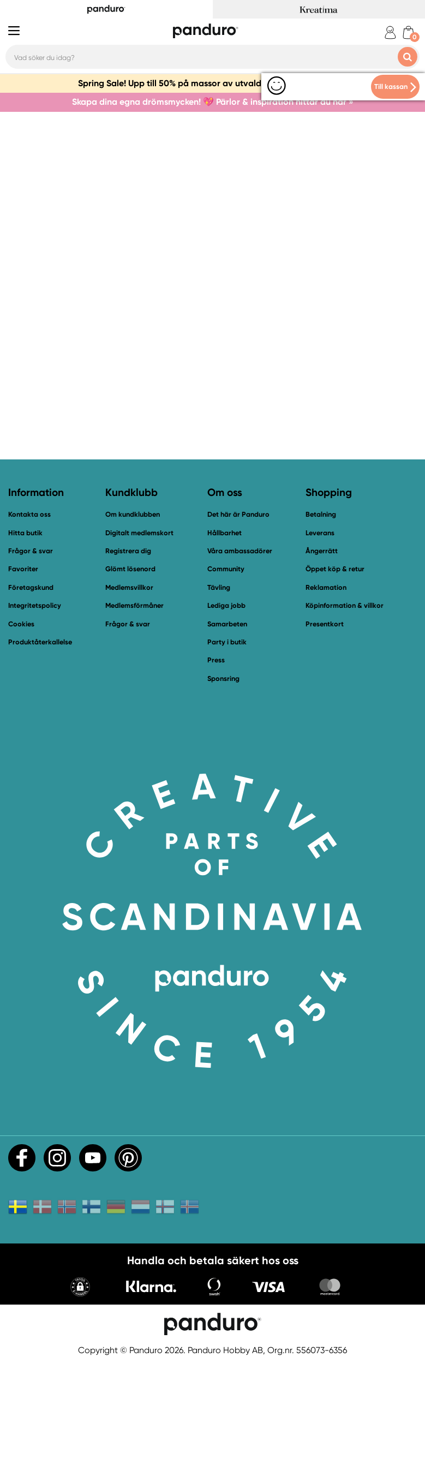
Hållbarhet (224, 634)
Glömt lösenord (130, 670)
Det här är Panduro (238, 615)
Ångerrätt (322, 652)
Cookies (21, 725)
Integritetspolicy (34, 706)
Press (216, 761)
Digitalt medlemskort (139, 634)
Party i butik (227, 743)
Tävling (218, 688)
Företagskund (30, 688)
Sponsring (223, 779)
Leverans (320, 634)
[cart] (408, 32)
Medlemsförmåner (134, 706)
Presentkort (325, 725)
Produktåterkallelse (40, 743)
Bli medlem (256, 385)
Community (225, 670)
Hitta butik (25, 634)
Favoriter (23, 670)
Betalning (321, 615)
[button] (80, 1389)
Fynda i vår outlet (355, 385)
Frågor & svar (30, 652)
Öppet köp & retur (335, 670)
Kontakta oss (165, 385)
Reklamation (326, 688)
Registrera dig (128, 652)
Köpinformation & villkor (345, 706)
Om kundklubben (132, 615)
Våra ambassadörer (239, 652)
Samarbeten (227, 725)
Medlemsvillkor (129, 688)
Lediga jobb (226, 706)
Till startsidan (70, 385)
